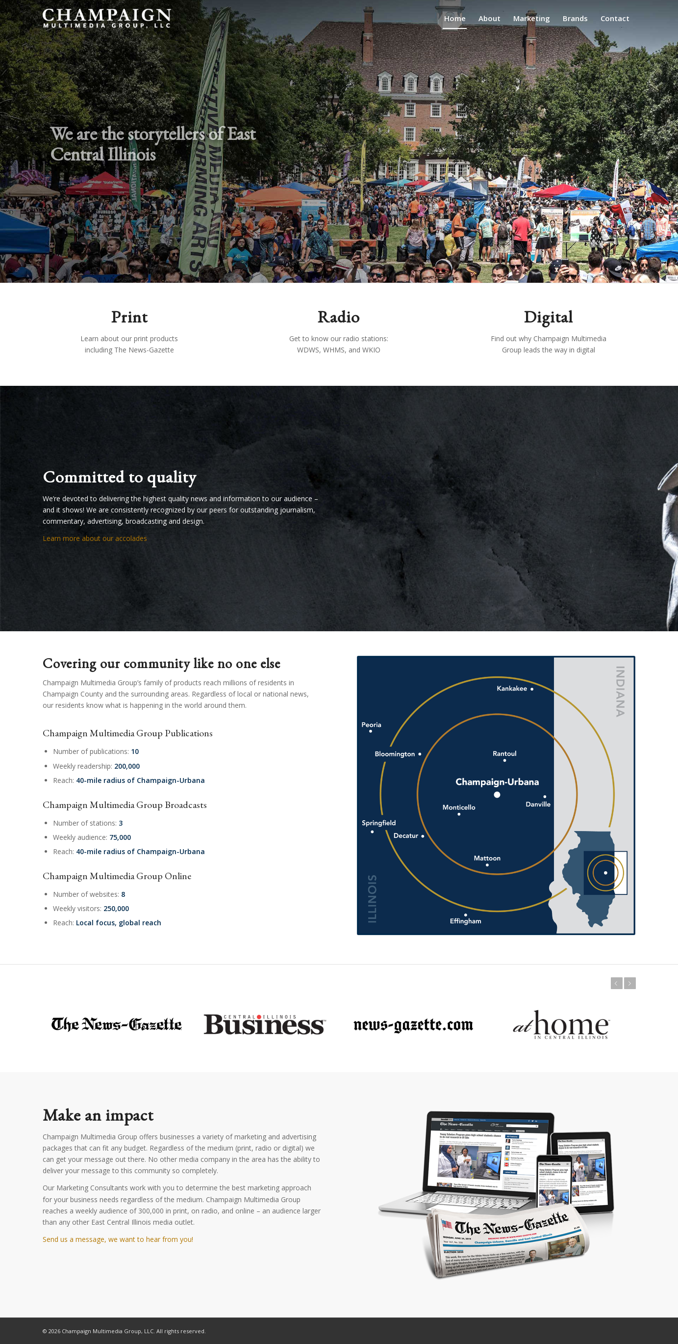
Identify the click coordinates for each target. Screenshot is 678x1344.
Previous (614, 983)
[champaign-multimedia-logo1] (107, 18)
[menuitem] (455, 18)
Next (631, 983)
